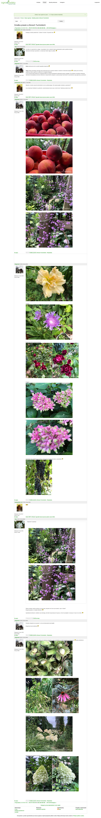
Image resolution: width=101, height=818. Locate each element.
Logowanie (97, 2)
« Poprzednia (17, 28)
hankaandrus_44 (18, 29)
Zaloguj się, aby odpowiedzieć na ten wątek (50, 805)
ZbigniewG (17, 63)
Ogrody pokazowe (53, 2)
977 (31, 28)
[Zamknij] (85, 14)
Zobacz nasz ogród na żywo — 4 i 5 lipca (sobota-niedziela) (49, 14)
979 (35, 28)
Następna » (53, 28)
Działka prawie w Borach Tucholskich (40, 18)
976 (29, 28)
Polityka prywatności (19, 810)
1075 (48, 28)
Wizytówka (49, 80)
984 (44, 28)
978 (33, 28)
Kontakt (16, 812)
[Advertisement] (50, 9)
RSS (59, 809)
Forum (44, 2)
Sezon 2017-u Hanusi (30, 44)
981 (39, 28)
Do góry (16, 44)
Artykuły (38, 2)
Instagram (62, 2)
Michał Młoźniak (79, 809)
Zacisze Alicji (36, 61)
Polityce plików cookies (78, 815)
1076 (50, 28)
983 (42, 28)
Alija (16, 46)
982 (40, 28)
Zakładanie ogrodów (40, 809)
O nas (16, 809)
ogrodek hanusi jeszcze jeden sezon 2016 (45, 44)
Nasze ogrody (28, 18)
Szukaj (61, 21)
